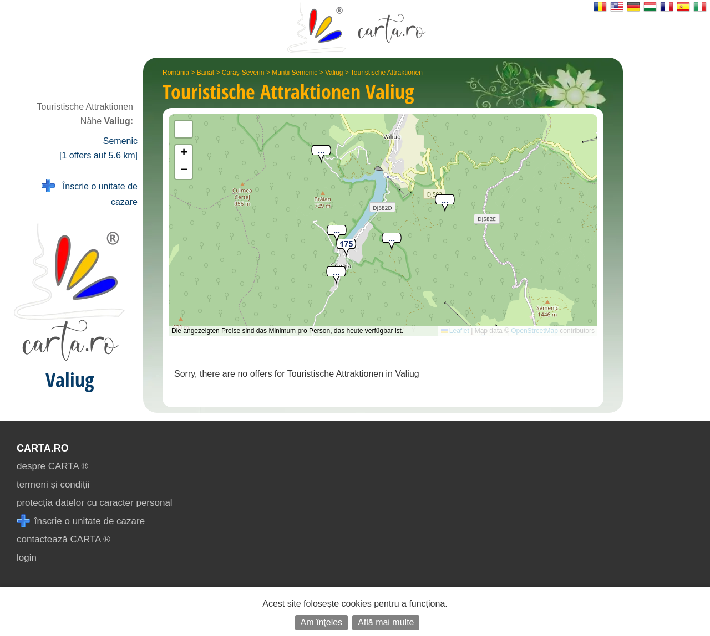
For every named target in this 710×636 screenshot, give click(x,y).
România (176, 72)
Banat (205, 72)
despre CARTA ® (52, 466)
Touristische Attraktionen (387, 72)
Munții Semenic (294, 72)
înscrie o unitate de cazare (81, 521)
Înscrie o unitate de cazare (90, 193)
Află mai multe (386, 622)
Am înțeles (322, 622)
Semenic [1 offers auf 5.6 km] (98, 148)
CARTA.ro (43, 448)
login (27, 557)
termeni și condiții (53, 484)
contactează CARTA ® (63, 539)
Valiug (334, 72)
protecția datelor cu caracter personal (95, 502)
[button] (336, 276)
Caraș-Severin (243, 72)
